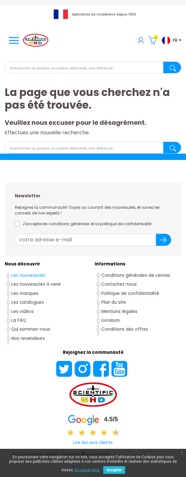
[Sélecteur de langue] (171, 40)
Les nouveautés (28, 275)
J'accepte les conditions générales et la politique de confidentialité (86, 223)
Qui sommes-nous (30, 329)
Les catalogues (27, 302)
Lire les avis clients (93, 443)
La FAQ (18, 320)
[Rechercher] (93, 67)
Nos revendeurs (28, 338)
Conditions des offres (124, 329)
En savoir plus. (87, 470)
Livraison (110, 320)
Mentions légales (119, 311)
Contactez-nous (119, 284)
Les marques (25, 293)
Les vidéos (22, 311)
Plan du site (113, 302)
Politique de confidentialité (130, 293)
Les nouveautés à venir (36, 284)
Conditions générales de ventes (135, 275)
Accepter (114, 470)
